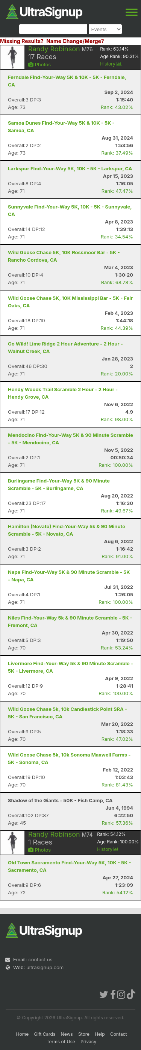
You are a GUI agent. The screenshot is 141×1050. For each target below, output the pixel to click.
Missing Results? (22, 41)
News (67, 1034)
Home (22, 1034)
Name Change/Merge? (75, 41)
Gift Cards (45, 1034)
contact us (40, 959)
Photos (39, 64)
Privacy (88, 1041)
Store (83, 1034)
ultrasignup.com (45, 967)
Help (100, 1034)
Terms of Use (61, 1041)
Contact (118, 1034)
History (111, 64)
